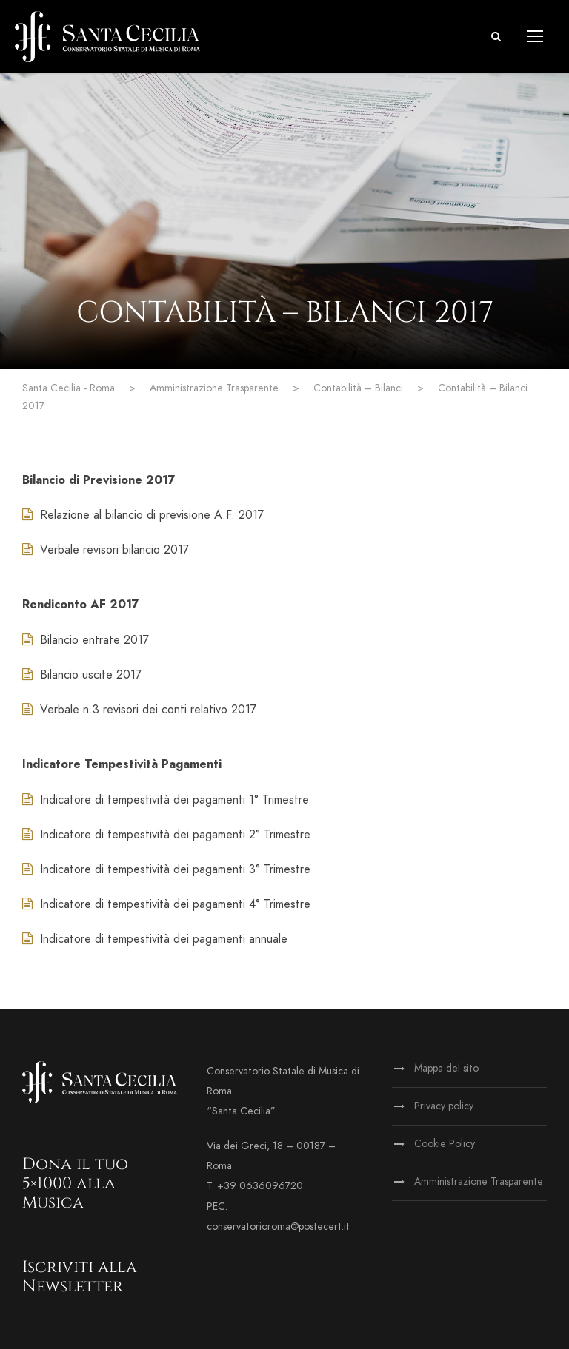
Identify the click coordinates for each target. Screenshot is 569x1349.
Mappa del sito (446, 1068)
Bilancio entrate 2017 (85, 640)
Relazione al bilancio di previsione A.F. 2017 (143, 515)
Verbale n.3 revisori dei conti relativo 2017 (139, 710)
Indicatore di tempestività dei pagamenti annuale (154, 939)
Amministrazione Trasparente (478, 1181)
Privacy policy (443, 1106)
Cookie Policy (444, 1144)
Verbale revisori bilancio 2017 (105, 550)
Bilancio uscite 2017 (82, 675)
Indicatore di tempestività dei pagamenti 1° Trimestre (165, 800)
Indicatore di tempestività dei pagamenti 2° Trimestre (166, 835)
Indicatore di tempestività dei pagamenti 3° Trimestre (166, 869)
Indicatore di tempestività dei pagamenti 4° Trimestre (166, 904)
